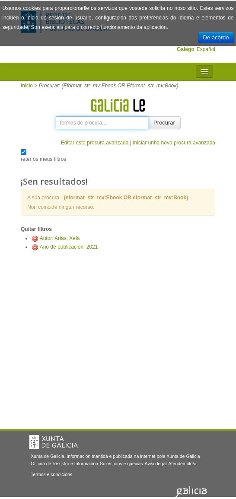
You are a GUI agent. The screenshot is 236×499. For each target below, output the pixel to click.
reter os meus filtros (43, 159)
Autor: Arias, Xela (60, 238)
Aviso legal (156, 463)
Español (206, 49)
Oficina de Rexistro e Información (64, 463)
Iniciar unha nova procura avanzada (174, 143)
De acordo (216, 37)
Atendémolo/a (182, 463)
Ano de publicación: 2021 (69, 247)
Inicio (27, 86)
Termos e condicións (51, 474)
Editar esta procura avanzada (95, 143)
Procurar (164, 122)
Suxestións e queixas (121, 463)
